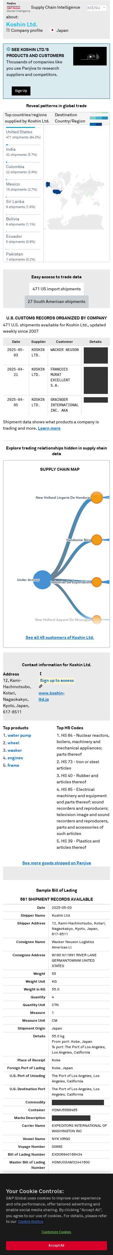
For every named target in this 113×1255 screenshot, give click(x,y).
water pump (19, 735)
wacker (15, 750)
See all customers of (60, 638)
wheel (13, 743)
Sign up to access (57, 681)
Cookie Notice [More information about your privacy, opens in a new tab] (30, 1222)
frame (13, 766)
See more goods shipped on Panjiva (56, 863)
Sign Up (21, 90)
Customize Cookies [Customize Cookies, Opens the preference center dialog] (56, 1232)
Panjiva (18, 7)
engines (15, 758)
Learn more (49, 428)
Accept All (56, 1245)
